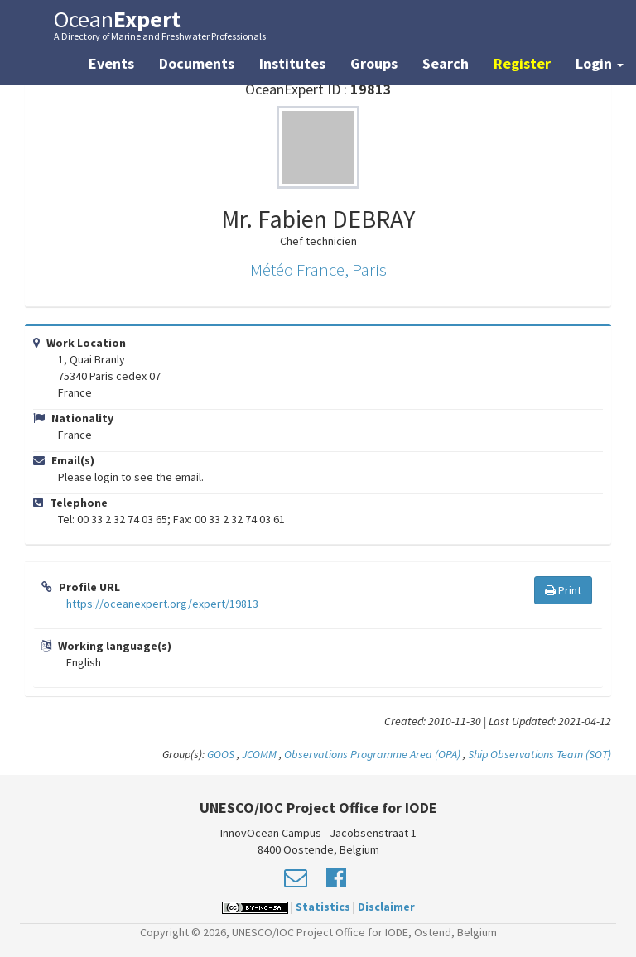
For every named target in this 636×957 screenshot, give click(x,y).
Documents (196, 63)
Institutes (292, 63)
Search (445, 63)
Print (563, 590)
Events (111, 63)
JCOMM (259, 754)
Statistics (323, 906)
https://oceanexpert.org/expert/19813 (162, 603)
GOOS (220, 754)
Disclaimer (386, 906)
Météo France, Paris (318, 269)
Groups (374, 63)
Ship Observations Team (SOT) (539, 754)
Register (522, 63)
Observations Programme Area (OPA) (372, 754)
